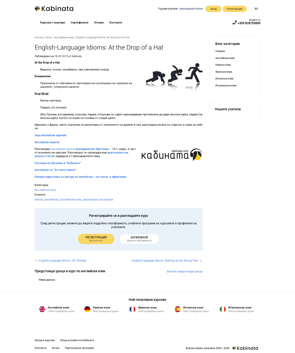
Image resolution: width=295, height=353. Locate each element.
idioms (39, 199)
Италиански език (226, 85)
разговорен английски (98, 199)
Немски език (223, 64)
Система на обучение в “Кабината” (58, 163)
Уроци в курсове (45, 340)
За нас (56, 347)
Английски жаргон (47, 142)
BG (253, 8)
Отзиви (99, 22)
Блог (49, 37)
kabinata (76, 56)
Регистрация (235, 8)
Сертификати (79, 22)
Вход (214, 8)
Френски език (223, 71)
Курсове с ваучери (52, 22)
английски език (61, 149)
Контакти (115, 22)
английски (52, 199)
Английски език (64, 37)
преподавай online (191, 8)
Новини (220, 51)
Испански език (224, 78)
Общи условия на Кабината (77, 340)
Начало (39, 37)
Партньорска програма (79, 347)
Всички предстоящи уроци (184, 271)
